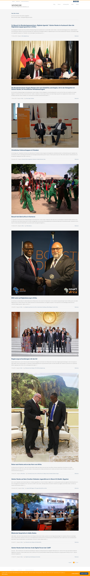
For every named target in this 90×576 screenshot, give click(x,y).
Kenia (41, 473)
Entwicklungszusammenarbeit (35, 556)
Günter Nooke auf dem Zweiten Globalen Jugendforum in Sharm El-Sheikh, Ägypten (40, 479)
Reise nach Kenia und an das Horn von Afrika (26, 464)
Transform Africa (55, 307)
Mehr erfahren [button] (5, 574)
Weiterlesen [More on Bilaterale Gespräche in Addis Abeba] (77, 542)
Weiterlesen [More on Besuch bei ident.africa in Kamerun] (77, 225)
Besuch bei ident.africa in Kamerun (23, 217)
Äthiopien (33, 368)
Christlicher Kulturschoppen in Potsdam (25, 150)
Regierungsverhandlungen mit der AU (24, 359)
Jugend (38, 488)
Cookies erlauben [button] (84, 573)
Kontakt (12, 570)
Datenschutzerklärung (29, 570)
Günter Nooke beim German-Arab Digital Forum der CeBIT (31, 548)
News (44, 159)
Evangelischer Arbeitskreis (32, 159)
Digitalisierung (27, 307)
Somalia (47, 473)
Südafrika (32, 98)
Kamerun (30, 225)
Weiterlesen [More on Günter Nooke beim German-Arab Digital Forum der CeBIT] (77, 556)
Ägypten (33, 488)
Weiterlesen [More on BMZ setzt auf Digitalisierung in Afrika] (77, 307)
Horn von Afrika (37, 473)
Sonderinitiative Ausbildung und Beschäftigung (44, 307)
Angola (29, 98)
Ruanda (31, 307)
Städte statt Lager (56, 473)
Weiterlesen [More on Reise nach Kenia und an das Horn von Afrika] (77, 473)
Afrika (22, 98)
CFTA (36, 368)
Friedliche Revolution (40, 159)
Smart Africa (35, 307)
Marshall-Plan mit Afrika (43, 488)
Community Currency (31, 473)
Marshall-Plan (39, 542)
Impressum (20, 570)
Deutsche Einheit (25, 159)
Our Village (44, 473)
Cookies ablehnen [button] (75, 573)
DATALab (38, 368)
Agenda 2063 (29, 488)
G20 (36, 542)
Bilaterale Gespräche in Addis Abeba (23, 533)
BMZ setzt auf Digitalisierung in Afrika (24, 298)
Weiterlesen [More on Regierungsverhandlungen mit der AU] (77, 368)
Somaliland (51, 473)
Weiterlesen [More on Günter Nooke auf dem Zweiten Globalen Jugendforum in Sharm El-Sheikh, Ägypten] (77, 488)
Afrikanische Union (28, 368)
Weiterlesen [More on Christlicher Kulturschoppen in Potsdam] (77, 159)
